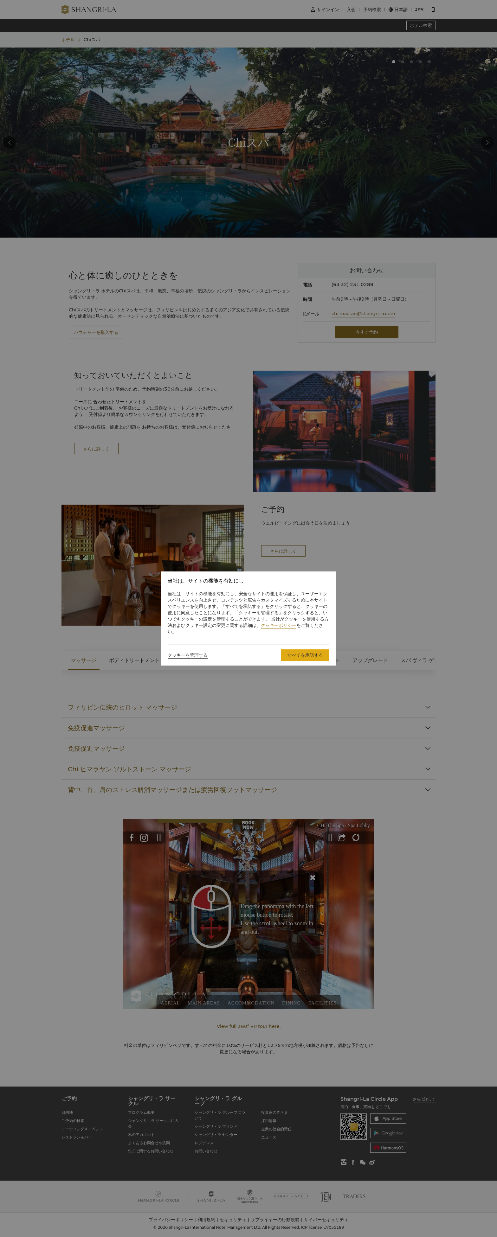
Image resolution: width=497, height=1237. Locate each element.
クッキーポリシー (278, 625)
